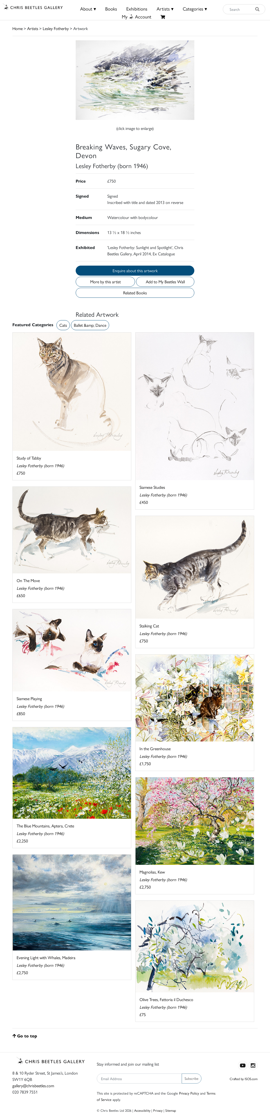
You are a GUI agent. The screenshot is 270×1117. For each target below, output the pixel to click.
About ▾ (88, 8)
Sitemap (170, 1110)
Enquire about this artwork (135, 270)
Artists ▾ (165, 8)
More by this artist (105, 282)
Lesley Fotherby (56, 28)
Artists (32, 28)
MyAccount (136, 16)
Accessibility (142, 1110)
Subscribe (192, 1078)
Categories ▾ (195, 8)
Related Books (135, 293)
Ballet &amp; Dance (90, 325)
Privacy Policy (189, 1093)
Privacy (157, 1110)
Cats (63, 325)
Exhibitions (136, 8)
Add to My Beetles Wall (165, 282)
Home (17, 28)
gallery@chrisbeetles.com (33, 1085)
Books (111, 8)
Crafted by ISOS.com (244, 1078)
